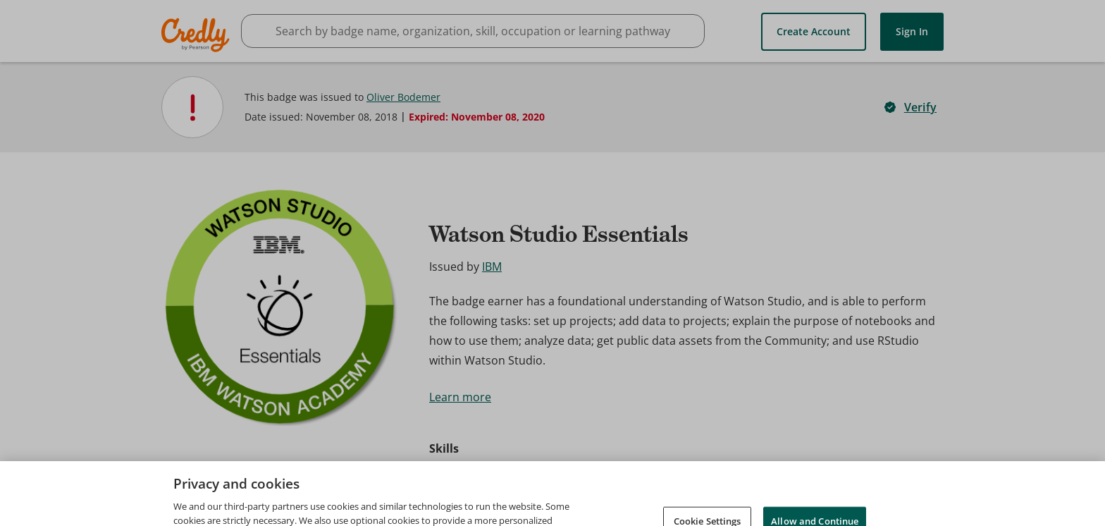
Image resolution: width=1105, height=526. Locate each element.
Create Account (814, 31)
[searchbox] (473, 31)
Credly (197, 35)
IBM (492, 266)
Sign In (912, 31)
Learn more (460, 397)
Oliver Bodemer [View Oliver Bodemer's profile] (403, 97)
